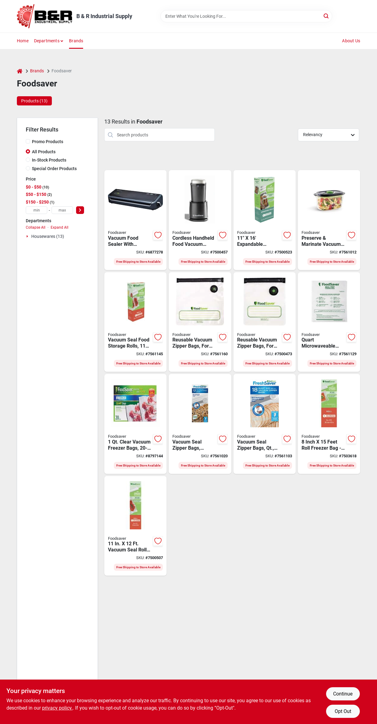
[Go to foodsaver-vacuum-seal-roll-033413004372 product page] (135, 526)
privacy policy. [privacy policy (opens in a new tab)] (57, 708)
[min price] (36, 210)
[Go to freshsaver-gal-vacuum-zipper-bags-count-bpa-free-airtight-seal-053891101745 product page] (200, 424)
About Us (351, 40)
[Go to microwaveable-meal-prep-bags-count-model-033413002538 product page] (329, 322)
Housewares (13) (47, 236)
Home (23, 40)
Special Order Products (54, 168)
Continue (342, 694)
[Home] (19, 71)
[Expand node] (28, 236)
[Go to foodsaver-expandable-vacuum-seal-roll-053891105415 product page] (264, 220)
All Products (44, 151)
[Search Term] (246, 16)
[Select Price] (80, 210)
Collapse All (35, 227)
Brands (76, 40)
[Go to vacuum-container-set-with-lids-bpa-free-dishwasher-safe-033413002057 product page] (329, 220)
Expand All (59, 227)
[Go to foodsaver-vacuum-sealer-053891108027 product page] (135, 220)
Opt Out (343, 711)
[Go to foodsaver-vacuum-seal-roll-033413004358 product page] (329, 424)
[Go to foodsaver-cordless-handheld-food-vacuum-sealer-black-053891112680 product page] (200, 220)
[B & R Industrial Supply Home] (44, 16)
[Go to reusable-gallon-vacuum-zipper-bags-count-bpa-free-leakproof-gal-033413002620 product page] (200, 322)
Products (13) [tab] (34, 100)
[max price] (62, 210)
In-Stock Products (49, 160)
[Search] (326, 16)
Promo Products (47, 141)
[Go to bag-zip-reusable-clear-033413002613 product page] (264, 322)
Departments (47, 40)
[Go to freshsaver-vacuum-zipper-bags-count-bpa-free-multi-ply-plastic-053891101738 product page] (264, 424)
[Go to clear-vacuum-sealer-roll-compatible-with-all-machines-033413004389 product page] (135, 322)
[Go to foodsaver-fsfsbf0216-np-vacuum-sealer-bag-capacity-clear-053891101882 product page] (135, 424)
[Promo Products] (28, 141)
